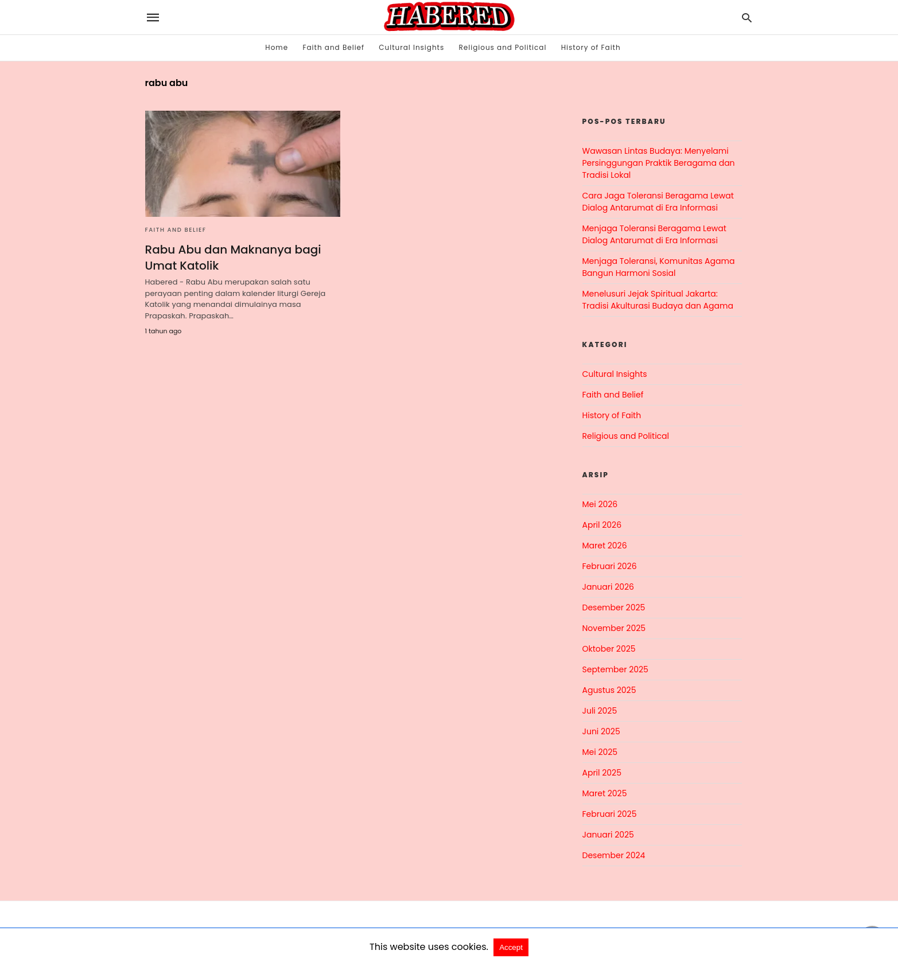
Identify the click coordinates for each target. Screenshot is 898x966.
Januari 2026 (608, 587)
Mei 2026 (600, 504)
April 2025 (601, 772)
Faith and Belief (333, 47)
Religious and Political (503, 47)
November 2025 (614, 628)
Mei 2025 (600, 752)
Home (276, 47)
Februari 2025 (609, 814)
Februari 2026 (609, 566)
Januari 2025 (608, 834)
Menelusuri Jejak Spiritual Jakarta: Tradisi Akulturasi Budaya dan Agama (657, 299)
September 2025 (615, 669)
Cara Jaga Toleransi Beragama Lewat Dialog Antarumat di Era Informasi (658, 201)
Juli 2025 (599, 710)
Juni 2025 (601, 731)
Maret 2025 (604, 793)
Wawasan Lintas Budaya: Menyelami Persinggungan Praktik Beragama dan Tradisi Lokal (658, 163)
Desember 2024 (614, 855)
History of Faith (591, 47)
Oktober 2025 (609, 649)
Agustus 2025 (609, 690)
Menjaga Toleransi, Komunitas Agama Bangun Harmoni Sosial (658, 267)
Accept (511, 947)
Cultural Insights (411, 47)
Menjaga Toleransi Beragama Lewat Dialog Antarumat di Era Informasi (654, 234)
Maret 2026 (604, 545)
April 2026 (602, 525)
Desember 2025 (614, 607)
